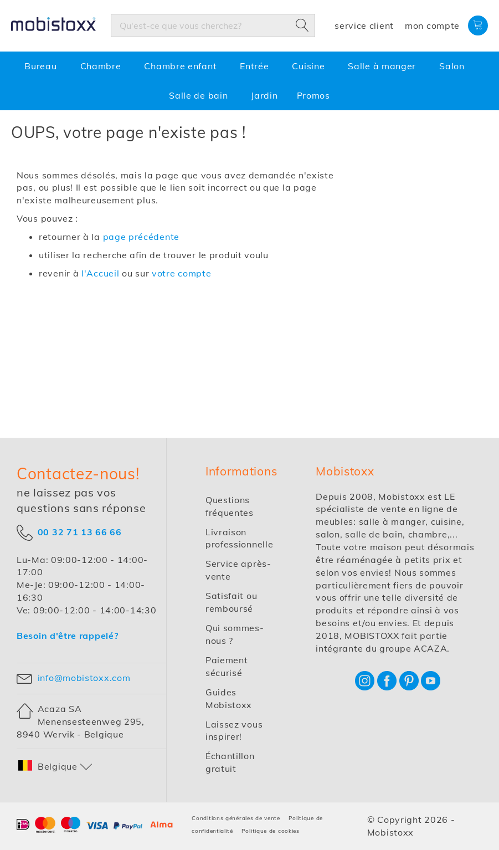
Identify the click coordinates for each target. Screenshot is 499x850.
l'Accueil (100, 273)
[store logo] (91, 26)
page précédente (141, 236)
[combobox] (213, 25)
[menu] (249, 81)
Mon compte (432, 25)
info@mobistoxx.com (84, 677)
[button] (55, 766)
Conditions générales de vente (236, 818)
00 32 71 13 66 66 (80, 531)
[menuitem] (43, 66)
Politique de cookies (270, 830)
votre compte (181, 273)
